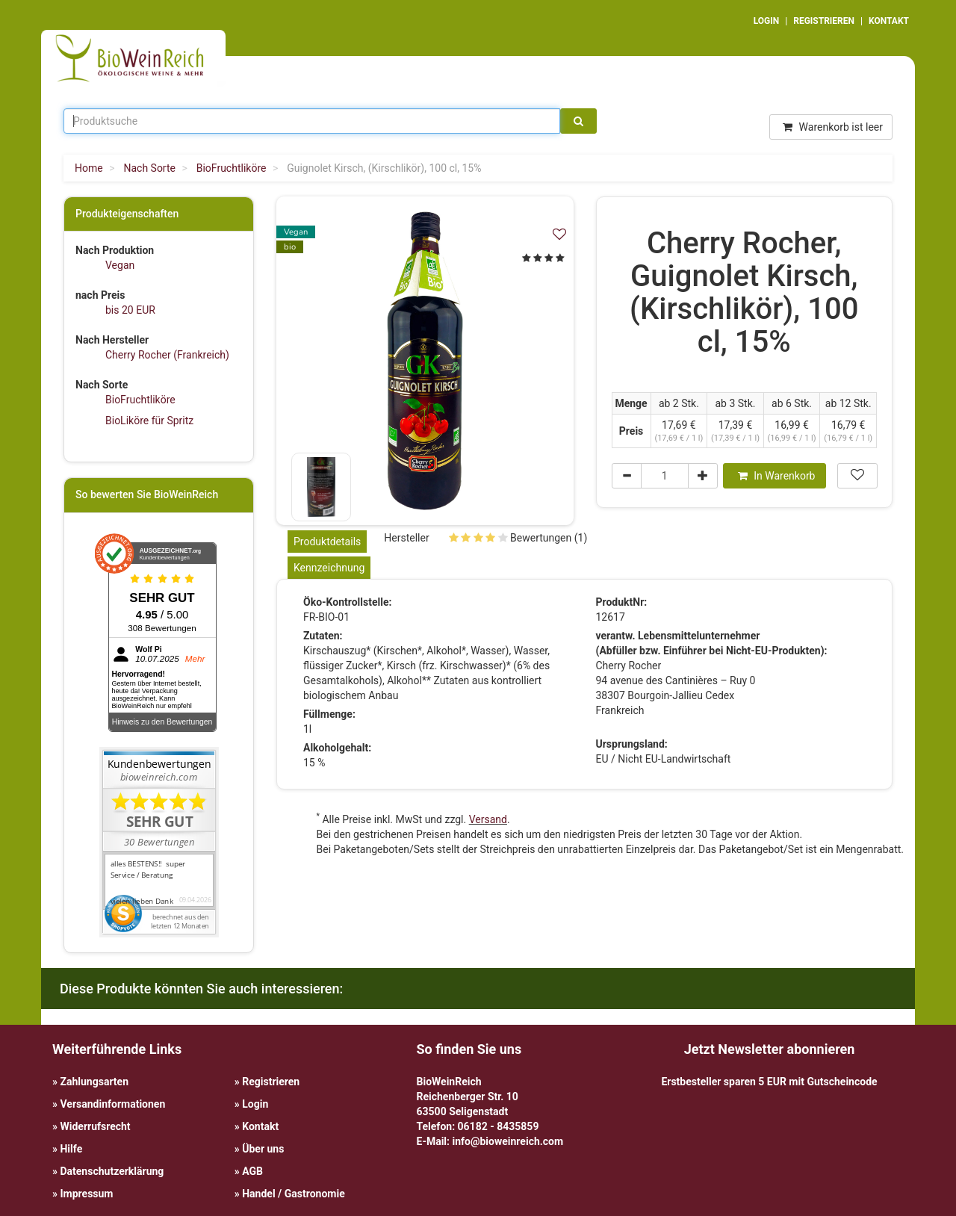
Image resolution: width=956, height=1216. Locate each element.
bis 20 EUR (130, 310)
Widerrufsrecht (95, 1126)
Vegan (119, 265)
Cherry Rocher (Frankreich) (167, 355)
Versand (488, 819)
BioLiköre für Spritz (149, 420)
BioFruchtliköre (140, 400)
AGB (252, 1171)
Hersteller (406, 538)
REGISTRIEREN (823, 21)
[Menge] (665, 475)
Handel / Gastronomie (293, 1194)
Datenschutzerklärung (112, 1171)
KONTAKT (889, 21)
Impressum (86, 1194)
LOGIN (767, 21)
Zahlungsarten (94, 1082)
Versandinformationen (112, 1104)
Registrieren (270, 1082)
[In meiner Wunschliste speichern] (559, 234)
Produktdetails (327, 541)
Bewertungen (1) (518, 538)
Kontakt (260, 1126)
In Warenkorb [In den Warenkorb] (777, 476)
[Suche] (578, 121)
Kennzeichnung (329, 568)
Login (255, 1104)
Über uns (263, 1149)
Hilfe (71, 1149)
